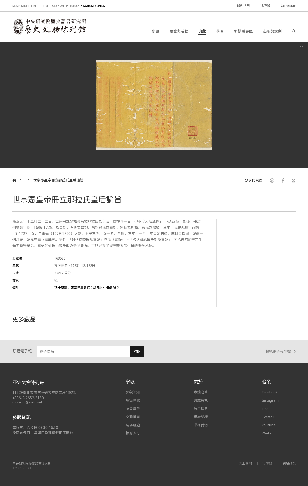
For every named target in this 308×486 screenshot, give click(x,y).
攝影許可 (133, 433)
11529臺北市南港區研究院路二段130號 (44, 392)
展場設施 (133, 425)
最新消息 (243, 5)
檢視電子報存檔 (281, 351)
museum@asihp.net (27, 402)
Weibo (267, 433)
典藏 (202, 31)
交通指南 (133, 416)
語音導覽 (133, 408)
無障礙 (265, 5)
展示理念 (201, 408)
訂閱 (137, 351)
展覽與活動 (178, 31)
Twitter (268, 416)
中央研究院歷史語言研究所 (31, 463)
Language (288, 5)
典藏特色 (201, 400)
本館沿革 (201, 392)
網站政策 (289, 463)
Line (265, 408)
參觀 (155, 31)
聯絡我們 (201, 425)
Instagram (270, 400)
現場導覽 (133, 400)
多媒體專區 (243, 31)
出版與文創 (272, 31)
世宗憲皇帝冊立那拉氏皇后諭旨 (58, 180)
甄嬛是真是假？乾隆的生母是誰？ (95, 287)
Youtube (269, 425)
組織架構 (201, 416)
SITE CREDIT (29, 468)
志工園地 (245, 463)
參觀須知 (133, 392)
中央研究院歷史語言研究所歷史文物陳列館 (49, 27)
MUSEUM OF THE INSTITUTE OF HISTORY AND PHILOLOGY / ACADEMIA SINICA (58, 6)
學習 (220, 31)
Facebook (270, 392)
